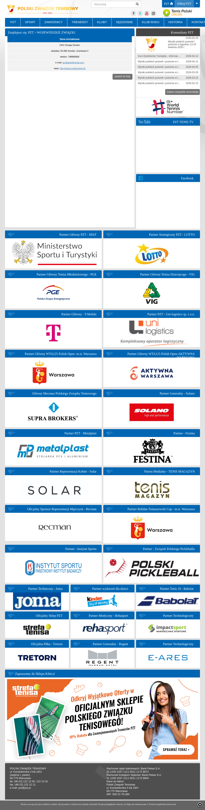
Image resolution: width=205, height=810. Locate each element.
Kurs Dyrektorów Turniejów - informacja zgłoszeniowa (166, 56)
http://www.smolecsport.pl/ (73, 68)
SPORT (30, 22)
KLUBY (102, 22)
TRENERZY (80, 22)
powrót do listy (122, 76)
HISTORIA (175, 22)
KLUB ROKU (150, 22)
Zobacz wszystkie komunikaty (182, 91)
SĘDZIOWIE (124, 22)
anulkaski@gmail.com (73, 62)
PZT (168, 3)
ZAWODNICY (53, 22)
